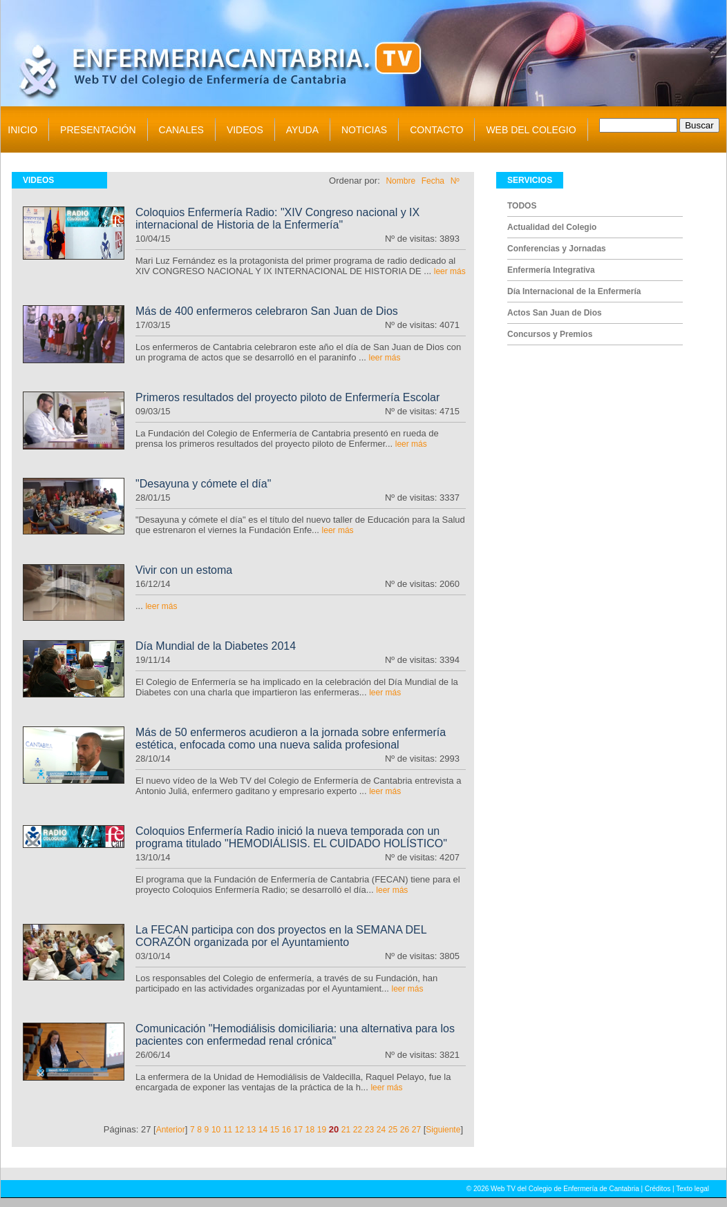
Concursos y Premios (549, 334)
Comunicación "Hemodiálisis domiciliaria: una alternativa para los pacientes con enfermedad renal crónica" (295, 1035)
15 (274, 1129)
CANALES (181, 129)
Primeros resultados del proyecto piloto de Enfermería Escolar (287, 397)
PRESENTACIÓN (97, 129)
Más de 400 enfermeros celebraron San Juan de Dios (266, 311)
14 (262, 1129)
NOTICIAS (364, 129)
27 (416, 1129)
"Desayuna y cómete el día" (203, 484)
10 (215, 1129)
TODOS (521, 206)
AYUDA (302, 129)
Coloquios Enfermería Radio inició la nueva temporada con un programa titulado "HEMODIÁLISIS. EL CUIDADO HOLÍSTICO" (291, 837)
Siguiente (443, 1129)
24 (381, 1129)
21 (345, 1129)
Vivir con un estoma (183, 570)
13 (251, 1129)
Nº (455, 181)
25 (392, 1129)
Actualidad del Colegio (551, 227)
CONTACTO (436, 129)
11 (227, 1129)
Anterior (170, 1129)
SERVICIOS (529, 180)
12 (239, 1129)
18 (309, 1129)
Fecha (433, 181)
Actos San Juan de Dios (554, 313)
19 (321, 1129)
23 (369, 1129)
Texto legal (692, 1188)
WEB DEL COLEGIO (531, 129)
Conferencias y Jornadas (556, 248)
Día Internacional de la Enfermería (574, 291)
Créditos (657, 1188)
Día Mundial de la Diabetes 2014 (215, 646)
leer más (450, 271)
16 (286, 1129)
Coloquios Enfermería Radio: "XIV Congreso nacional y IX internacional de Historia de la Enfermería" (277, 218)
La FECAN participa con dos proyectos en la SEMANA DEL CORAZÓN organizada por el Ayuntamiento (280, 936)
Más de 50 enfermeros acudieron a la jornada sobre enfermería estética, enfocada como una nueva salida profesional (290, 738)
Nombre (400, 181)
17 (298, 1129)
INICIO (22, 129)
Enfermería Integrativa (551, 270)
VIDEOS (245, 129)
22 (357, 1129)
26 (404, 1129)
